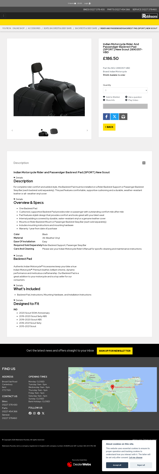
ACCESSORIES (34, 28)
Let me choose (135, 457)
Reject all (141, 465)
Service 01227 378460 (145, 9)
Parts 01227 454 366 (118, 9)
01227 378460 (9, 418)
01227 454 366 (9, 411)
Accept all (117, 465)
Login (87, 3)
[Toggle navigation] (3, 16)
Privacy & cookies (150, 440)
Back (109, 127)
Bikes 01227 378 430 (94, 9)
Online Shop (18, 28)
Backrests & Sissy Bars (86, 28)
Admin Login (137, 440)
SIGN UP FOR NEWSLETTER (115, 350)
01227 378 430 (9, 404)
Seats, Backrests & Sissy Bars (58, 28)
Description (21, 163)
